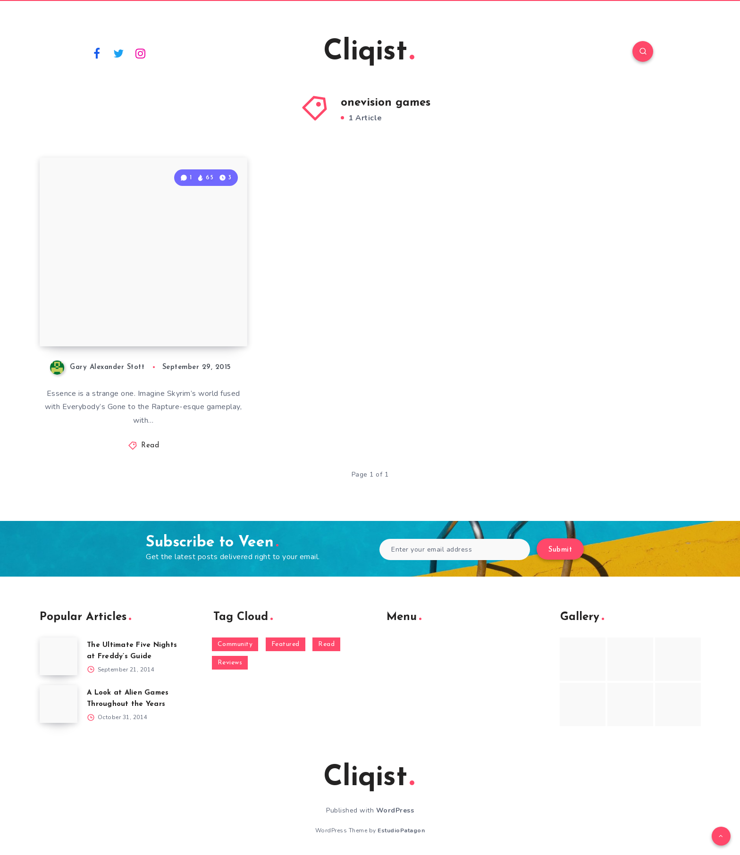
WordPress (395, 810)
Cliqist (368, 52)
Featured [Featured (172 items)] (285, 644)
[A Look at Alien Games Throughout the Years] (58, 704)
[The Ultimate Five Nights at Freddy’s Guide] (58, 656)
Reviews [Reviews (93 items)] (230, 662)
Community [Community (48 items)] (235, 644)
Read (150, 445)
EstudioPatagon (401, 830)
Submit (560, 549)
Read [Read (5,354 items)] (326, 644)
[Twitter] (119, 52)
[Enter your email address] (454, 549)
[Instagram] (141, 52)
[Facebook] (97, 52)
